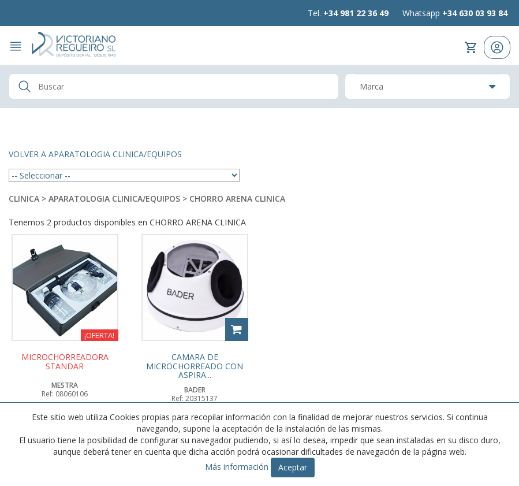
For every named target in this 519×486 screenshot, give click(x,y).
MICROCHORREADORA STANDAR (65, 362)
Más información (236, 466)
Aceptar (292, 467)
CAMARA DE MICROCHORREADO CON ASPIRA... (194, 366)
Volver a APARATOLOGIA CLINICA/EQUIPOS (95, 154)
